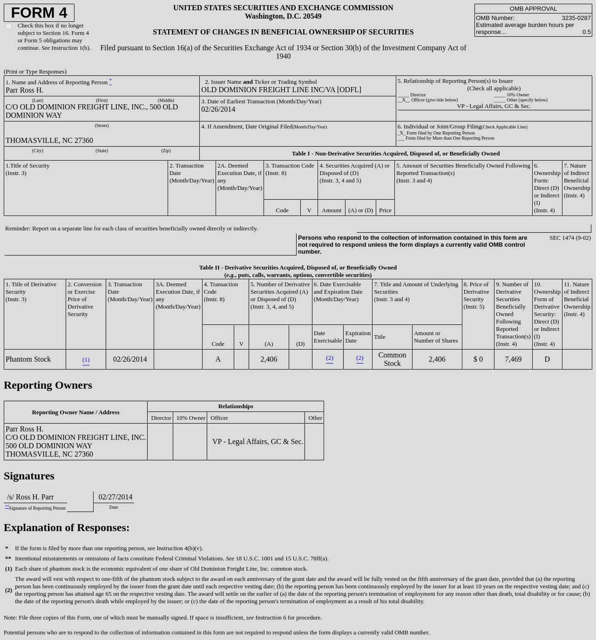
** (7, 507)
